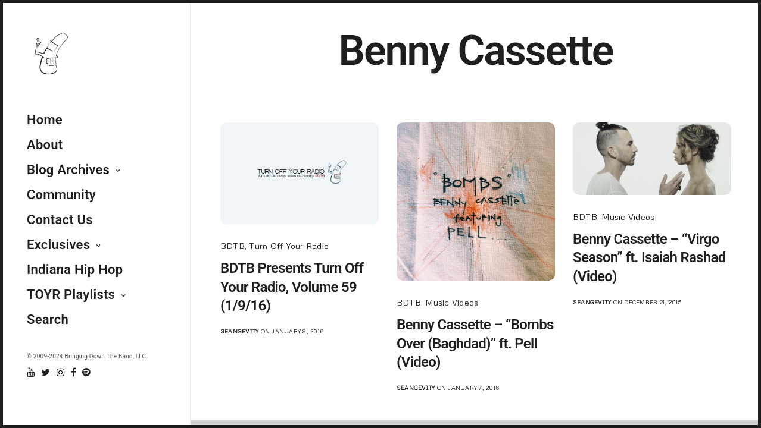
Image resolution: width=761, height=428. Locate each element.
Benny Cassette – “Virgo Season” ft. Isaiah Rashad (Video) (649, 257)
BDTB (232, 246)
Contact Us (60, 219)
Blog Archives (68, 169)
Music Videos (451, 302)
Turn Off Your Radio (289, 246)
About (45, 144)
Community (61, 194)
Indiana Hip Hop (75, 269)
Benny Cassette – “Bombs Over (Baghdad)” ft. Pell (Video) (475, 343)
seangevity (239, 331)
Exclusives (58, 244)
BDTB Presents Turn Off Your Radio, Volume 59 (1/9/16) (291, 286)
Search (47, 319)
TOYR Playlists (71, 294)
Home (45, 119)
